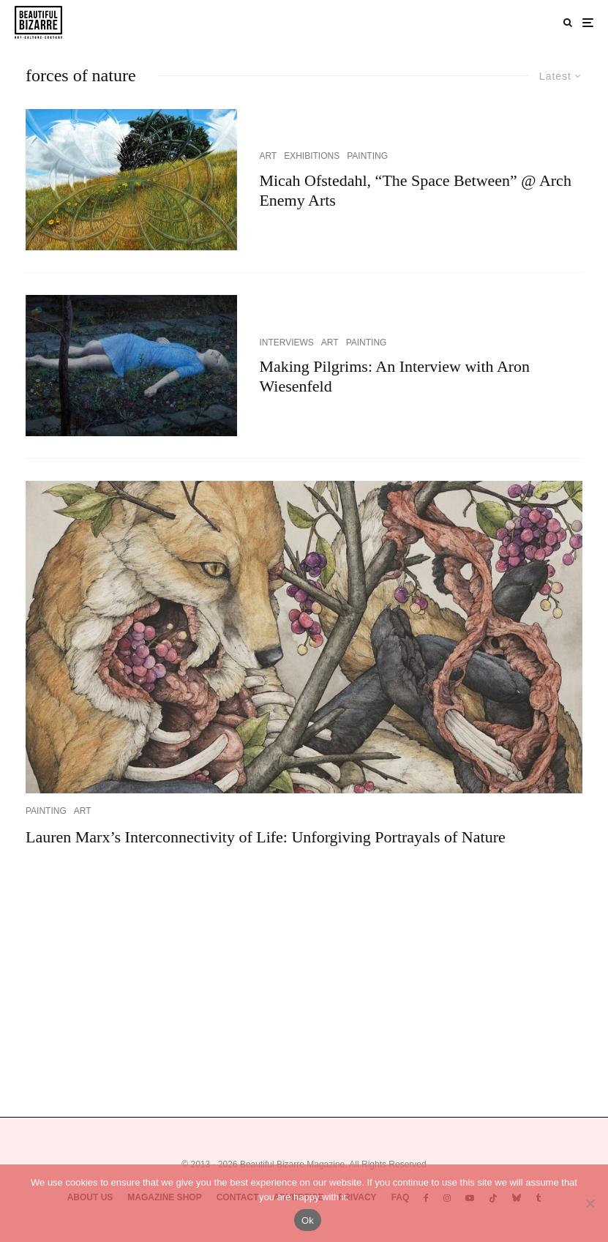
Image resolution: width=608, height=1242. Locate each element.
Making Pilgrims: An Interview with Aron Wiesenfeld (394, 375)
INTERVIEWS (286, 342)
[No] (589, 1203)
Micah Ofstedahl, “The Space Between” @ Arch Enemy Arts (415, 190)
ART (268, 156)
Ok (307, 1220)
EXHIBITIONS (311, 156)
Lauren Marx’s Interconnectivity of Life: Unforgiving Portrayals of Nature (266, 837)
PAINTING (367, 156)
